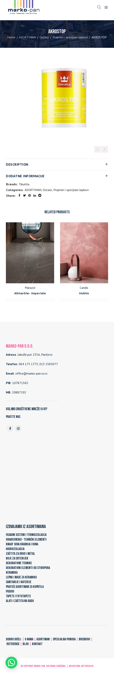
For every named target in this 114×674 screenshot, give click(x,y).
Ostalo (44, 37)
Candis (84, 288)
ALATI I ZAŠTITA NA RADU (20, 601)
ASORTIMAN (27, 37)
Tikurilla (24, 184)
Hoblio (84, 293)
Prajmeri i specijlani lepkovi (70, 37)
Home (11, 37)
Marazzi (30, 288)
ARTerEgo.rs (87, 666)
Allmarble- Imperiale (30, 293)
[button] (11, 662)
